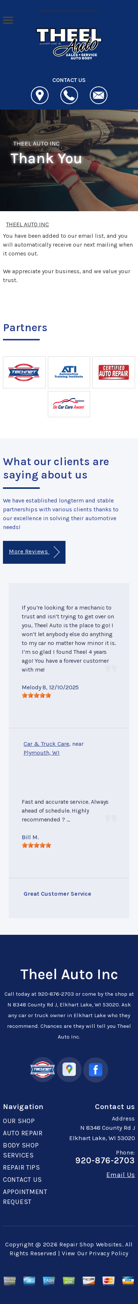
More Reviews (34, 552)
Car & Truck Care (46, 743)
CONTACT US (22, 1180)
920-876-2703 (56, 994)
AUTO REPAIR (23, 1133)
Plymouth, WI (42, 752)
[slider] (36, 695)
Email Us (120, 1174)
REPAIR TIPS (21, 1167)
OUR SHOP (19, 1121)
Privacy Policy (108, 1253)
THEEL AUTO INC (36, 143)
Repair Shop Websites (90, 1244)
